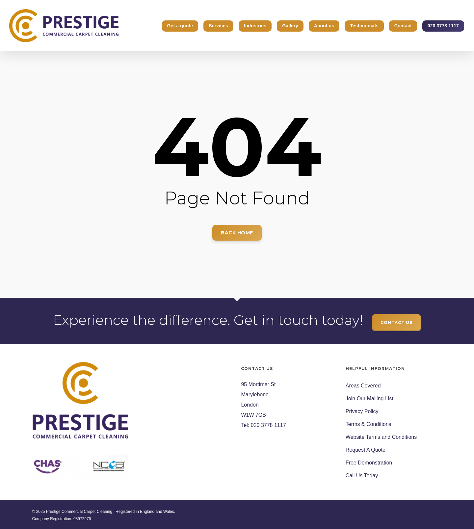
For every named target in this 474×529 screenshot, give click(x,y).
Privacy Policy (362, 411)
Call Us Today (362, 475)
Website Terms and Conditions (381, 437)
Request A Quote (365, 450)
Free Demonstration (369, 462)
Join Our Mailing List (369, 398)
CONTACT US (396, 322)
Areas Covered (363, 385)
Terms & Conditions (368, 424)
